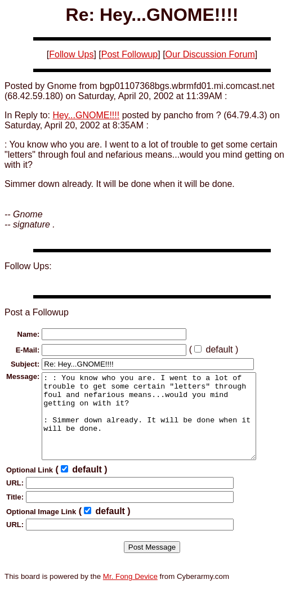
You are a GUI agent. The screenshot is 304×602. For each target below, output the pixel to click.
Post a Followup (37, 312)
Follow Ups (71, 54)
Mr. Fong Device (130, 593)
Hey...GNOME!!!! (85, 115)
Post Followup (129, 54)
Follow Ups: (28, 266)
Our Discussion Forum (210, 54)
